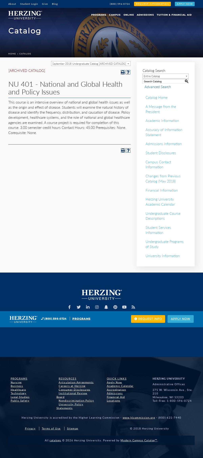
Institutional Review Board (75, 393)
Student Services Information (158, 230)
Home (12, 53)
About (12, 3)
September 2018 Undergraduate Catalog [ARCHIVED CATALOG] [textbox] (89, 63)
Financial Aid (113, 396)
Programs (98, 14)
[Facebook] (68, 307)
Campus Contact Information (158, 164)
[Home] (26, 13)
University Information (163, 256)
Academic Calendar (117, 386)
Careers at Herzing (69, 386)
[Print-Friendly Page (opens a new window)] (123, 72)
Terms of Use (51, 421)
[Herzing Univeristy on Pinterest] (116, 307)
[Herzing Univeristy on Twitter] (77, 307)
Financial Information (162, 190)
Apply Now (185, 3)
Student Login (29, 3)
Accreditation (114, 389)
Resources (65, 378)
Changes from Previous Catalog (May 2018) (163, 178)
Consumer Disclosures (72, 389)
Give (45, 3)
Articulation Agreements (74, 382)
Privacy (30, 421)
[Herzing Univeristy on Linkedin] (87, 307)
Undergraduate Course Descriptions (163, 216)
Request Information (152, 3)
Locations (111, 400)
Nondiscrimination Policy (74, 396)
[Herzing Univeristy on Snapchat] (106, 307)
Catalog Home (157, 97)
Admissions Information (164, 144)
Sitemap (72, 421)
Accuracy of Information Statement (164, 132)
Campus (115, 14)
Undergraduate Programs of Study (165, 244)
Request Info (140, 319)
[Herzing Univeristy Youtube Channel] (126, 307)
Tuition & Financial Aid (174, 14)
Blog (55, 3)
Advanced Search (156, 87)
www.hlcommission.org (139, 410)
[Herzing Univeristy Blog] (136, 307)
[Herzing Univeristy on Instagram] (97, 307)
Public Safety (17, 400)
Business (14, 386)
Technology (16, 393)
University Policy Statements (77, 400)
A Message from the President (161, 109)
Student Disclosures (161, 153)
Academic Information (162, 120)
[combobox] (90, 63)
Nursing (13, 382)
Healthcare (16, 389)
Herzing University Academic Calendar (160, 201)
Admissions (145, 14)
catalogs (55, 433)
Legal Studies (17, 396)
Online (129, 14)
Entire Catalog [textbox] (152, 76)
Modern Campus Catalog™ (139, 433)
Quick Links (114, 378)
